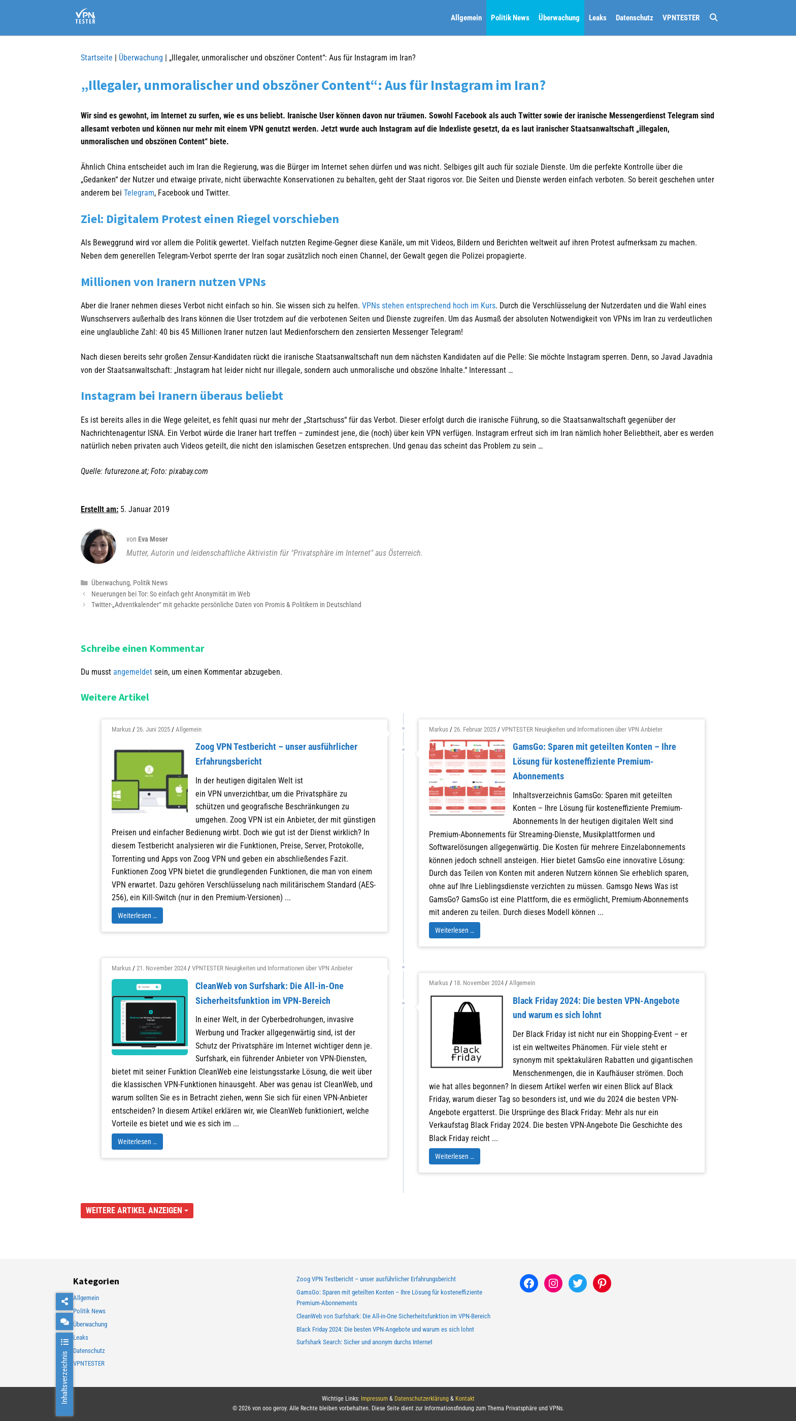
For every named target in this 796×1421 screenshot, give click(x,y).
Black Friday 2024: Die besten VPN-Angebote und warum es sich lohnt (385, 1329)
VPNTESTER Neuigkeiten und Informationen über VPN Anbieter (582, 729)
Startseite (97, 57)
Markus (121, 729)
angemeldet (132, 672)
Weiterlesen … (137, 915)
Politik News (510, 17)
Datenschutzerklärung (421, 1398)
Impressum (374, 1398)
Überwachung (559, 17)
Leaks (598, 17)
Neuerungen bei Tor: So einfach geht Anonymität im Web (170, 594)
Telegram (139, 193)
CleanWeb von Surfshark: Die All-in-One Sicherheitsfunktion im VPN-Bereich (393, 1316)
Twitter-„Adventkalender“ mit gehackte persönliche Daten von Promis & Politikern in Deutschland (226, 605)
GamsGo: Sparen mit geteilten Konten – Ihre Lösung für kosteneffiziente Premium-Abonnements (594, 761)
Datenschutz (634, 17)
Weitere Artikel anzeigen (137, 1210)
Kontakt (465, 1398)
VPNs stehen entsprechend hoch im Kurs (428, 305)
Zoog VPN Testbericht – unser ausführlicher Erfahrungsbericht (376, 1279)
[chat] (64, 1321)
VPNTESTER (681, 17)
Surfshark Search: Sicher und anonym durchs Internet (364, 1342)
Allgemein (466, 17)
